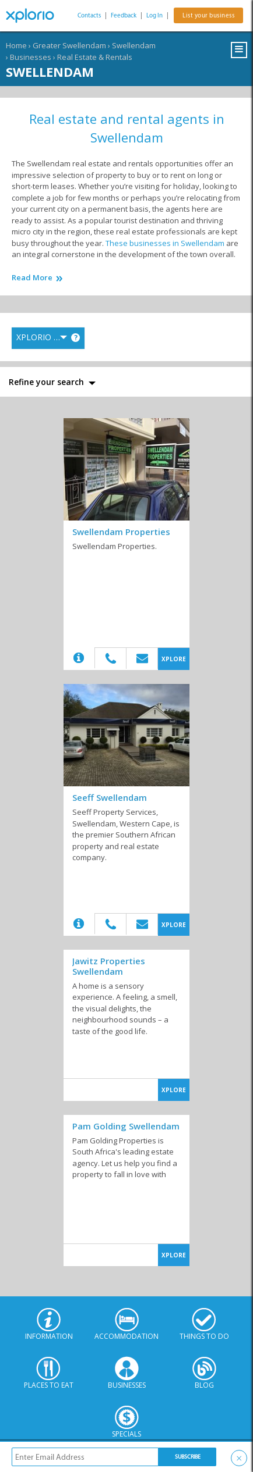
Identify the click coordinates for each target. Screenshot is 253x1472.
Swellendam (134, 45)
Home (16, 45)
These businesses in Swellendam (165, 243)
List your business (208, 15)
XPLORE (173, 659)
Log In (154, 15)
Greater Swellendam (69, 45)
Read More (32, 278)
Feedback (123, 15)
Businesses (30, 57)
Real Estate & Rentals (94, 57)
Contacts (89, 15)
